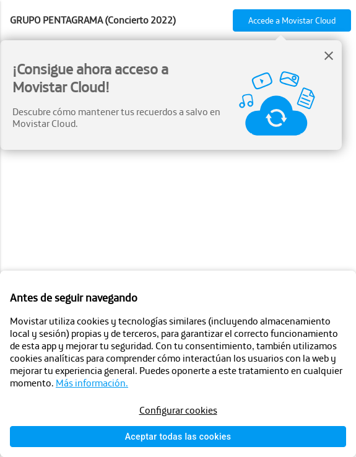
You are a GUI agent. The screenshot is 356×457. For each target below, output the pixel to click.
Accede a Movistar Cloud (292, 20)
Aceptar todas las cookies (178, 437)
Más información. (92, 382)
